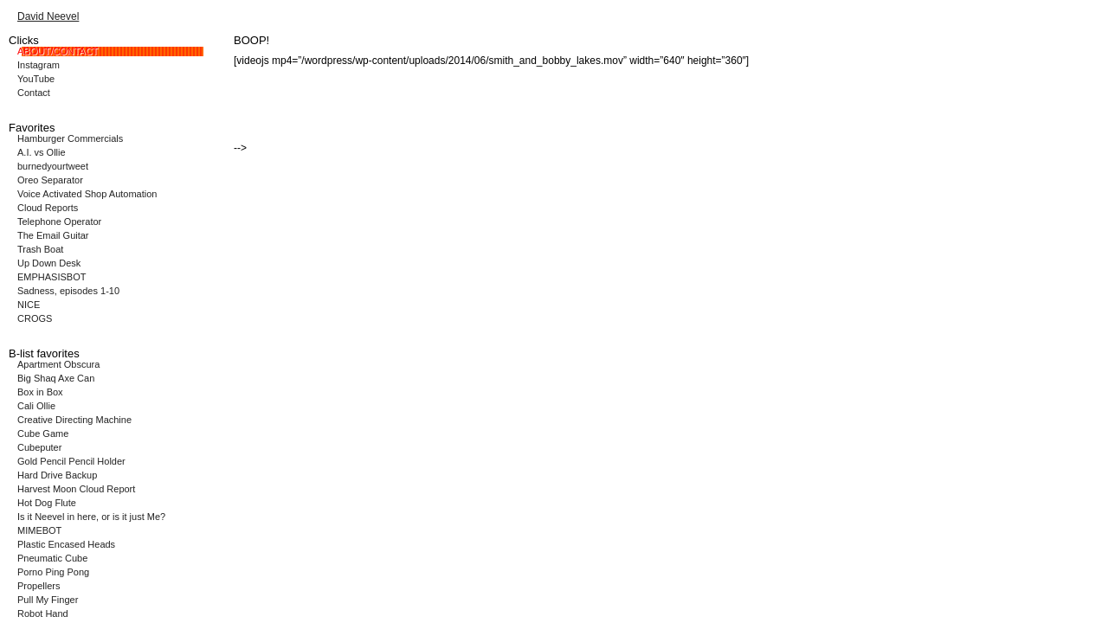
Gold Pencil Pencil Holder (71, 461)
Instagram (38, 65)
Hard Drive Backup (57, 475)
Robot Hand (42, 613)
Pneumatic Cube (52, 558)
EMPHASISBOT (51, 277)
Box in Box (40, 392)
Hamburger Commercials (70, 138)
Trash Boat (40, 249)
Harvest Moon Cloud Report (76, 489)
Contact (33, 92)
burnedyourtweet (52, 166)
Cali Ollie (36, 406)
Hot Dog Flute (46, 503)
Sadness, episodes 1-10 (68, 291)
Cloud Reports (47, 207)
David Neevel (48, 16)
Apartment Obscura (58, 364)
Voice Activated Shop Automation (87, 194)
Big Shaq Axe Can (55, 378)
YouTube (36, 79)
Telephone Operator (59, 221)
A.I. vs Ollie (41, 152)
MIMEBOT (39, 530)
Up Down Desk (49, 263)
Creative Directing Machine (74, 419)
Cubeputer (39, 447)
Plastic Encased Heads (66, 544)
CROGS (34, 318)
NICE (28, 304)
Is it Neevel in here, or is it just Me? (91, 516)
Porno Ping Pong (53, 572)
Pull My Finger (47, 599)
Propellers (39, 586)
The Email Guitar (53, 235)
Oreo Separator (50, 180)
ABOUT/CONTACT (57, 51)
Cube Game (42, 433)
